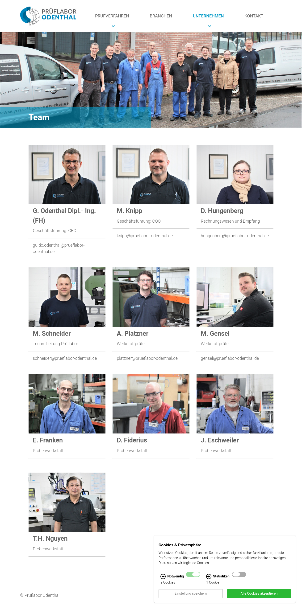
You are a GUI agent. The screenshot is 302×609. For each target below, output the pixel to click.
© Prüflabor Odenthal (39, 595)
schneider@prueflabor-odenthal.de (65, 358)
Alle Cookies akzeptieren (259, 599)
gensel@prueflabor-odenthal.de (230, 358)
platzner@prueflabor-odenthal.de (147, 358)
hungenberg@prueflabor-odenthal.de (235, 235)
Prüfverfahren (112, 15)
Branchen (161, 15)
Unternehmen (208, 15)
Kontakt (253, 15)
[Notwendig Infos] (163, 581)
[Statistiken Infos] (208, 581)
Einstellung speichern (191, 599)
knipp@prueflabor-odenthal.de (145, 235)
